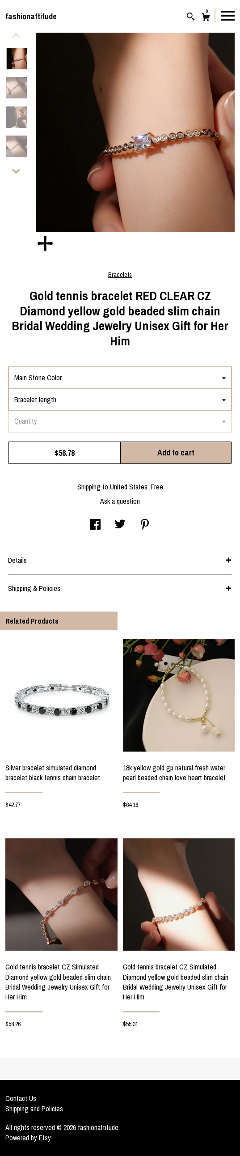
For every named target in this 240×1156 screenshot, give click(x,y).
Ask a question (120, 501)
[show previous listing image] (16, 35)
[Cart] (206, 18)
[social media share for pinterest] (144, 525)
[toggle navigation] (228, 15)
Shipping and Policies (34, 1109)
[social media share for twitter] (120, 525)
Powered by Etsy (28, 1138)
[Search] (190, 18)
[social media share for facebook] (95, 525)
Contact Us (20, 1098)
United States (128, 487)
